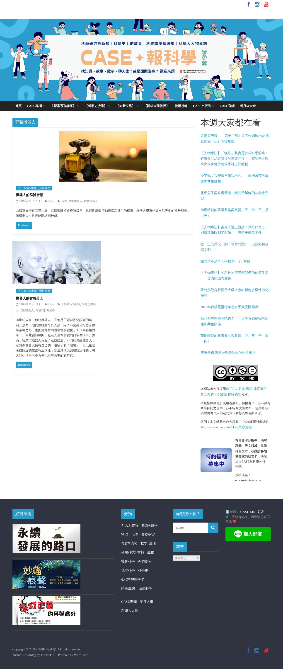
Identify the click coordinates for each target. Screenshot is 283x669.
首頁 (18, 106)
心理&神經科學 (132, 579)
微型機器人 (75, 201)
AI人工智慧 (129, 525)
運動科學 (145, 588)
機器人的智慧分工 (29, 298)
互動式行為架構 (70, 304)
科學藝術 (144, 561)
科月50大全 (248, 106)
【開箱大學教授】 (156, 106)
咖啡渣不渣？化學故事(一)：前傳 (225, 261)
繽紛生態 (130, 588)
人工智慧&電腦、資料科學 (34, 188)
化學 (134, 534)
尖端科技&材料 (132, 552)
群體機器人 (91, 201)
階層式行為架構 (45, 310)
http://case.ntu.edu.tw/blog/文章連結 (226, 427)
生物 (150, 552)
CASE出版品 (202, 106)
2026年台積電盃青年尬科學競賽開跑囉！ (231, 307)
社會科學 (129, 561)
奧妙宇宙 (148, 534)
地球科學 (128, 570)
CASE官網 (227, 106)
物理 (124, 534)
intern (51, 201)
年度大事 (146, 601)
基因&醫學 (149, 525)
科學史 (143, 570)
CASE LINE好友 (252, 512)
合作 (64, 201)
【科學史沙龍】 (96, 106)
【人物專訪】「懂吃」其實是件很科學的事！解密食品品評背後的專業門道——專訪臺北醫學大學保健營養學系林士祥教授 (234, 158)
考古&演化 (129, 543)
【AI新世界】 (125, 106)
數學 (144, 543)
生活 (152, 543)
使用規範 (181, 106)
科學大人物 (129, 611)
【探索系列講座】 (63, 106)
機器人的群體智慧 (29, 195)
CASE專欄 (34, 106)
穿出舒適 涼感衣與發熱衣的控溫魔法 (228, 353)
